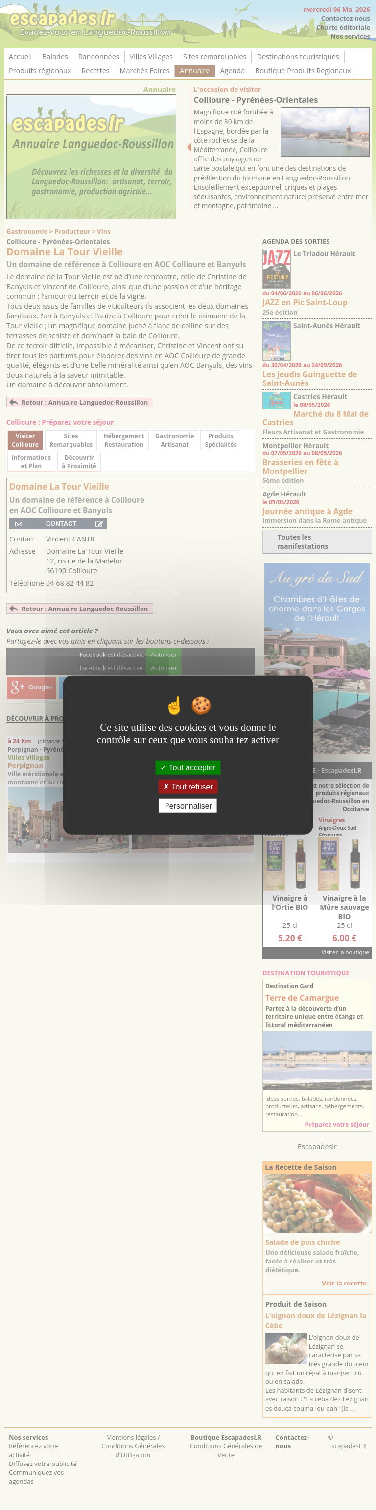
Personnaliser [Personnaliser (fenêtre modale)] (188, 806)
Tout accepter (187, 767)
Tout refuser (188, 786)
